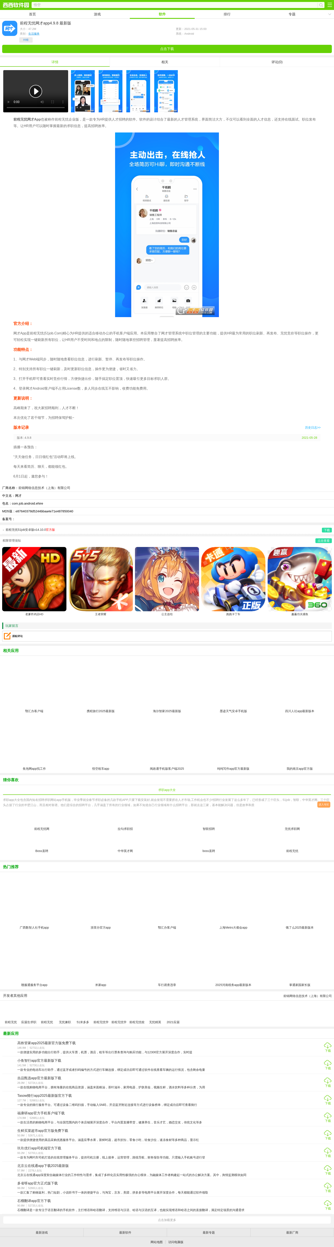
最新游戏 (42, 1232)
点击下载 (167, 49)
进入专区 (324, 804)
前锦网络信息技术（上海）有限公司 (44, 488)
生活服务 (34, 33)
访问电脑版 (175, 1242)
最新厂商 (292, 1232)
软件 (162, 14)
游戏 (97, 14)
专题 (292, 14)
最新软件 (125, 1232)
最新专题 (209, 1232)
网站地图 (157, 1242)
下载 (328, 1050)
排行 (227, 14)
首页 (32, 14)
